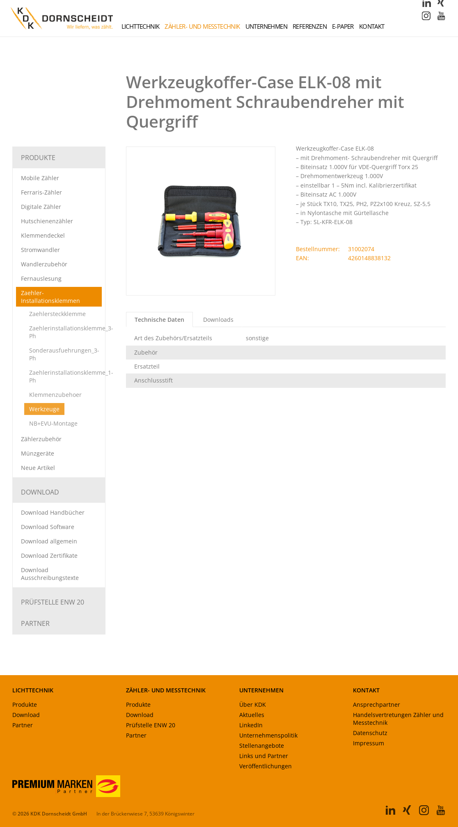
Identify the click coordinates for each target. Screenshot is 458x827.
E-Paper (343, 27)
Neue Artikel (38, 468)
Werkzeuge (44, 409)
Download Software (47, 527)
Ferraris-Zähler (41, 193)
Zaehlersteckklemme (57, 314)
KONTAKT (366, 690)
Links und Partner (263, 756)
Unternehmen (266, 27)
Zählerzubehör (41, 439)
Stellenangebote (261, 746)
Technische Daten (159, 320)
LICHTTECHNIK (32, 690)
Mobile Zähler (40, 178)
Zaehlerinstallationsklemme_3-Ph (71, 332)
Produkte (38, 158)
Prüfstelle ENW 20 (52, 602)
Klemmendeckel (43, 236)
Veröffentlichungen (265, 766)
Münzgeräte (37, 454)
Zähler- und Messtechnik (202, 27)
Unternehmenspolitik (268, 736)
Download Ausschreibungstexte (50, 574)
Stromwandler (40, 250)
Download (40, 492)
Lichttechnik (140, 27)
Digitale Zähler (41, 207)
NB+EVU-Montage (53, 424)
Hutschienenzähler (47, 221)
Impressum (368, 743)
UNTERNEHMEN (261, 690)
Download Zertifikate (49, 556)
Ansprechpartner (376, 705)
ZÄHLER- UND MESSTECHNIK (166, 690)
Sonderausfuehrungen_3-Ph (64, 354)
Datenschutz (370, 733)
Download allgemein (49, 541)
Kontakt (372, 27)
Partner (35, 623)
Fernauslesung (41, 279)
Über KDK (252, 705)
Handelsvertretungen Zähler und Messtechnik (398, 719)
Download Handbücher (53, 513)
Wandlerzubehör (44, 264)
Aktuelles (251, 715)
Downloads (218, 320)
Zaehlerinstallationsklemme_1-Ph (71, 377)
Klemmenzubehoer (55, 395)
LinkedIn (251, 725)
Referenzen (310, 27)
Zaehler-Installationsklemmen (50, 297)
